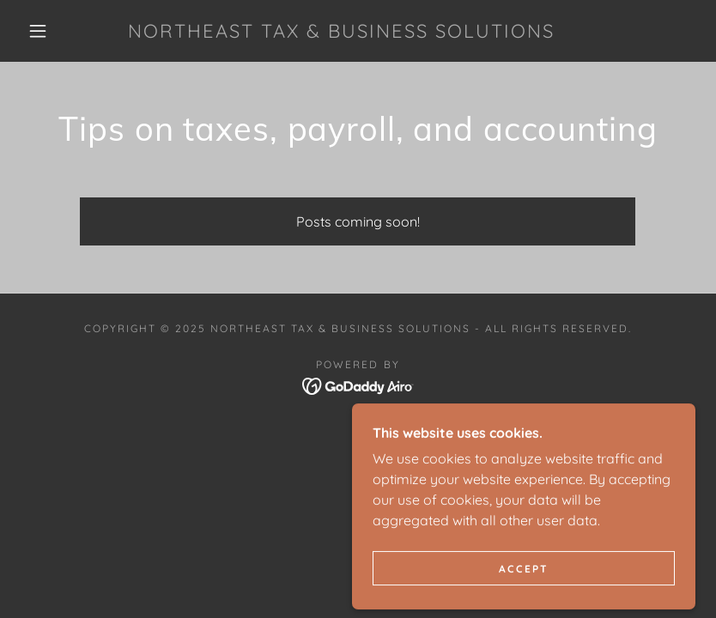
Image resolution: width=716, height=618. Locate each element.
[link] (341, 32)
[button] (38, 31)
